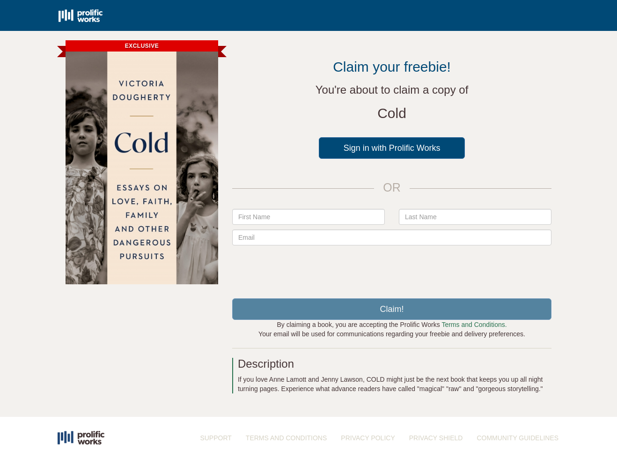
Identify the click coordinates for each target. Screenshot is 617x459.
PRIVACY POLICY (368, 438)
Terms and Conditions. (474, 324)
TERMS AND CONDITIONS (286, 438)
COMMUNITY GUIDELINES (517, 438)
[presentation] (392, 268)
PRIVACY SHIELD (436, 438)
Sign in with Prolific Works (392, 148)
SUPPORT (215, 438)
